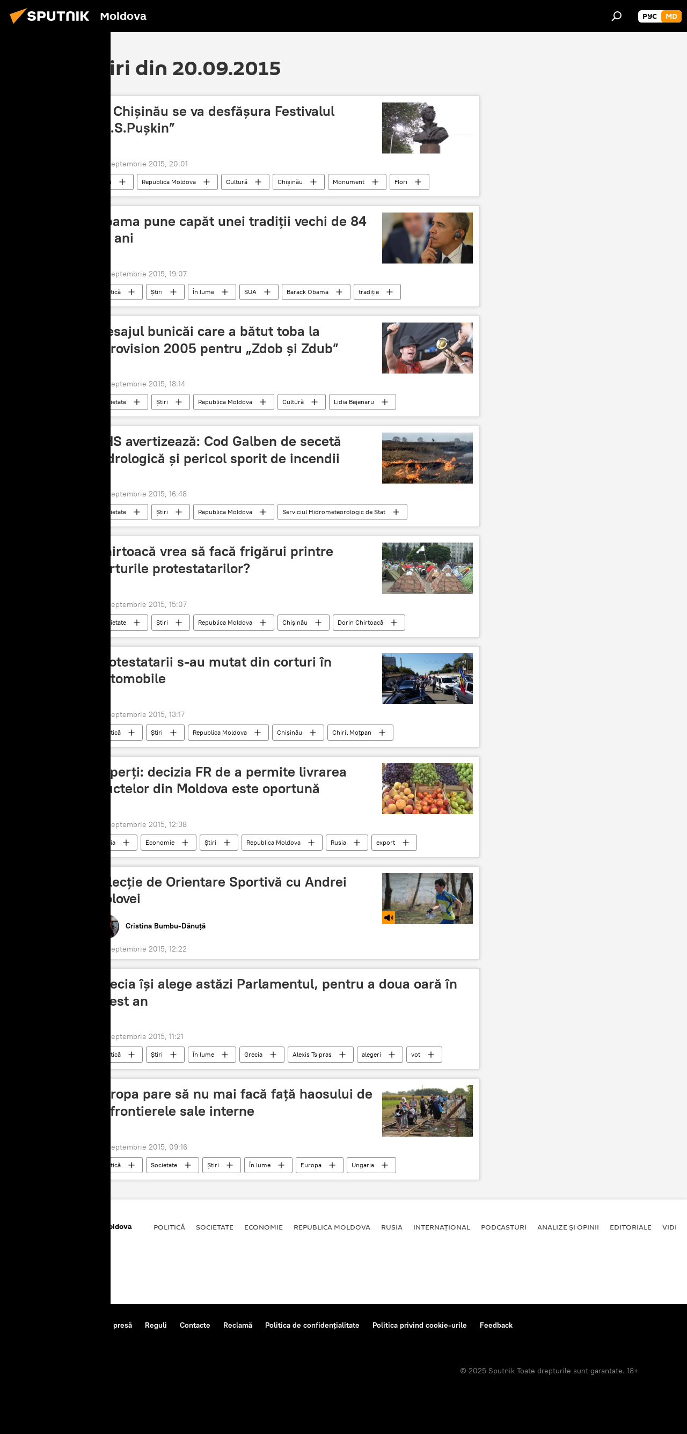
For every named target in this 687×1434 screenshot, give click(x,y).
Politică (110, 292)
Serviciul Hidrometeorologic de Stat (333, 512)
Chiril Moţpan (351, 732)
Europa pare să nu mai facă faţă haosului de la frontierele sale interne (233, 1102)
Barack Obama (307, 292)
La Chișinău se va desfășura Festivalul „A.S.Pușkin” (214, 119)
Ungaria (363, 1165)
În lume (203, 292)
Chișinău (295, 622)
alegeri (371, 1054)
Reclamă (237, 1325)
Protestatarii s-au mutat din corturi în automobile (213, 670)
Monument (348, 182)
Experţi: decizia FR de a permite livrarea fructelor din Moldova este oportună (221, 780)
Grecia (253, 1054)
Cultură (236, 182)
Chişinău (290, 182)
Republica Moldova (169, 182)
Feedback (496, 1325)
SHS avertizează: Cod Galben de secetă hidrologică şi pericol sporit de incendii (218, 449)
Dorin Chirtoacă (360, 622)
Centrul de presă (103, 1325)
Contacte (195, 1325)
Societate (113, 402)
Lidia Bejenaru (354, 402)
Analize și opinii (568, 1227)
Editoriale (631, 1227)
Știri (106, 182)
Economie (159, 842)
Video (673, 1227)
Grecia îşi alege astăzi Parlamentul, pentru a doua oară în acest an (276, 992)
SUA (250, 292)
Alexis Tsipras (312, 1054)
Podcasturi (504, 1227)
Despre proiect (36, 1325)
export (385, 842)
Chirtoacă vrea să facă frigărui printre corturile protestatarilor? (214, 559)
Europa (311, 1165)
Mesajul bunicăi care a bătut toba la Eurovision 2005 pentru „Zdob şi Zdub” (217, 339)
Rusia (107, 842)
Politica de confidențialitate (312, 1325)
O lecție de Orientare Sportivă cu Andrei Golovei (221, 890)
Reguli (156, 1325)
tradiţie (369, 292)
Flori (400, 182)
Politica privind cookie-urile (419, 1325)
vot (415, 1054)
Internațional (441, 1227)
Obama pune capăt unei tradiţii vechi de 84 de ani (231, 229)
